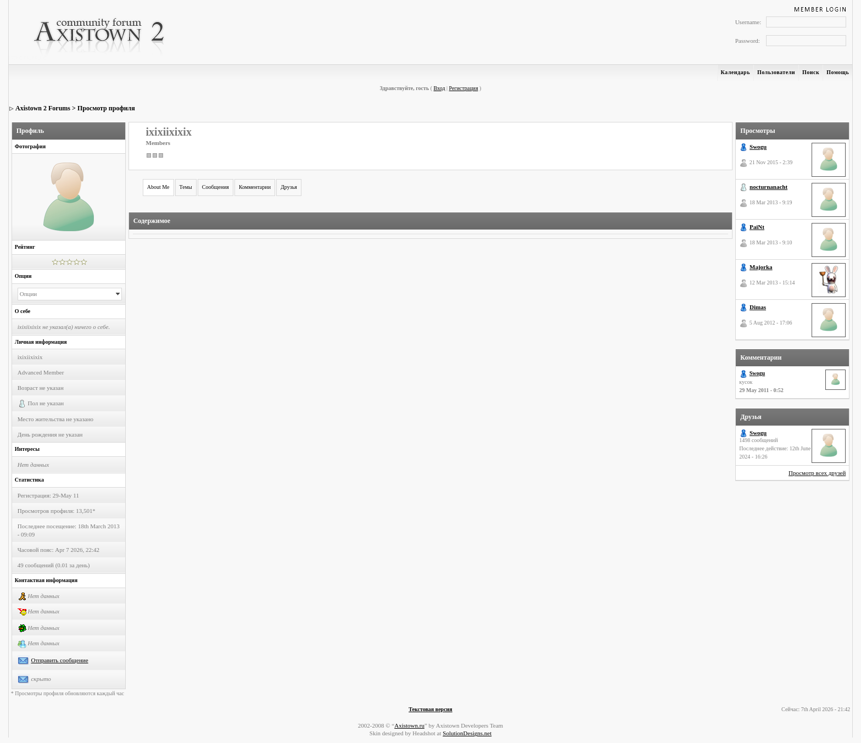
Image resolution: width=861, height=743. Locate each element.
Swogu (758, 146)
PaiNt (757, 227)
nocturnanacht (768, 186)
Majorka (761, 267)
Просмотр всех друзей (817, 473)
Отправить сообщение (59, 660)
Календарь (735, 72)
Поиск (810, 72)
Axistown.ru (409, 725)
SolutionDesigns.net (467, 733)
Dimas (758, 307)
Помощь (837, 72)
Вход (439, 88)
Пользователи (776, 72)
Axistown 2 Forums (42, 108)
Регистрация (463, 88)
